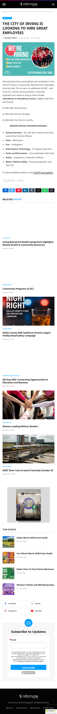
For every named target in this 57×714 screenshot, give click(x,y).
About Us (9, 708)
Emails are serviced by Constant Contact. (30, 661)
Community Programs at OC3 (18, 288)
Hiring (20, 181)
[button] (51, 711)
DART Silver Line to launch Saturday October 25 (28, 470)
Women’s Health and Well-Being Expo (35, 584)
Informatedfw (11, 38)
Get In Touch (35, 708)
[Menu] (4, 4)
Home (5, 11)
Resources (7, 18)
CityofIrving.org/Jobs (43, 172)
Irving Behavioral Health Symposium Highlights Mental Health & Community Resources (28, 243)
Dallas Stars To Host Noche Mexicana (35, 569)
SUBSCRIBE (28, 668)
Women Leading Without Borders (20, 426)
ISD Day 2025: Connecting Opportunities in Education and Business (25, 381)
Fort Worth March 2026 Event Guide (35, 553)
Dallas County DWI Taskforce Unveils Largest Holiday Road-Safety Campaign (27, 334)
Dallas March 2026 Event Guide (32, 537)
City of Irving (9, 181)
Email (13, 640)
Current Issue (21, 708)
